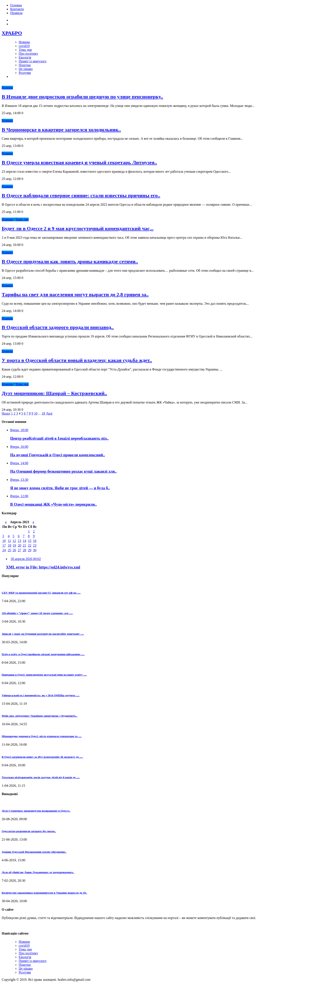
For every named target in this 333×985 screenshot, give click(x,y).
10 (35, 413)
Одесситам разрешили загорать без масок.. (29, 831)
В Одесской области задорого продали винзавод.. (58, 327)
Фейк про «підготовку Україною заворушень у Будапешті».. (40, 715)
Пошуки (25, 65)
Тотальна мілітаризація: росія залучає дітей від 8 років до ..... (41, 777)
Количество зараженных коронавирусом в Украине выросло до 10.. (44, 892)
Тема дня (25, 50)
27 (19, 550)
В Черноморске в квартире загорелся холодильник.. (61, 129)
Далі (49, 413)
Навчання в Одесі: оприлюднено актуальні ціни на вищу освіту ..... (44, 674)
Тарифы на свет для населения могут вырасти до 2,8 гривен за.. (75, 294)
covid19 (24, 46)
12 (14, 541)
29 (29, 550)
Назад (6, 413)
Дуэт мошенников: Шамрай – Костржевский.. (54, 393)
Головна (16, 5)
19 (14, 545)
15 (29, 541)
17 (4, 545)
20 (19, 545)
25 (9, 550)
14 (24, 541)
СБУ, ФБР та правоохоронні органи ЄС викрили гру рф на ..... (41, 592)
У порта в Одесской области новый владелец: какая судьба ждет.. (77, 360)
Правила (16, 13)
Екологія (25, 57)
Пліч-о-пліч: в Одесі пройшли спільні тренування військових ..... (43, 654)
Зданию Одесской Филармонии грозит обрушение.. (34, 851)
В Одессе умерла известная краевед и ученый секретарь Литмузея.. (79, 162)
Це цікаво (26, 69)
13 (19, 541)
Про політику (28, 53)
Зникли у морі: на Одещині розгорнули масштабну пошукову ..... (43, 633)
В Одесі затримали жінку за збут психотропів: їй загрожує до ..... (42, 756)
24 (4, 550)
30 (34, 550)
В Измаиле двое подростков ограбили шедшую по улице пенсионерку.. (82, 96)
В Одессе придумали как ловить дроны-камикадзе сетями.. (70, 261)
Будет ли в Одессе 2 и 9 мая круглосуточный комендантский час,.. (78, 228)
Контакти (17, 9)
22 (29, 545)
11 (9, 541)
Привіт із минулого (33, 61)
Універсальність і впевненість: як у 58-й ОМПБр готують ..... (40, 695)
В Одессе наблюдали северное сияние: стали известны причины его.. (81, 195)
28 (24, 550)
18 (43, 413)
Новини (24, 42)
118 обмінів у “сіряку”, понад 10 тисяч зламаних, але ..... (37, 613)
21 (24, 545)
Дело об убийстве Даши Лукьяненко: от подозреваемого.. (38, 872)
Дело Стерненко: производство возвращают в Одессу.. (36, 810)
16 (34, 541)
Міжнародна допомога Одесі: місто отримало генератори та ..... (42, 736)
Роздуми (25, 73)
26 (14, 550)
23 (34, 545)
